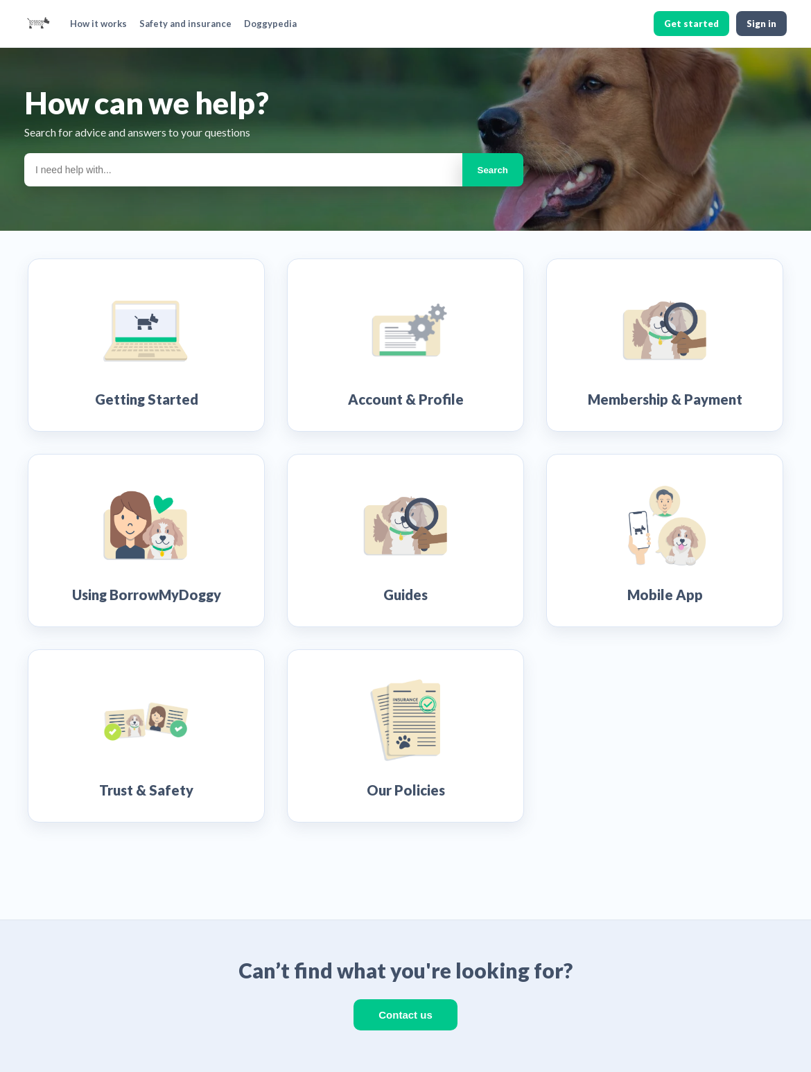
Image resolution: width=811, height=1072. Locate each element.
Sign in (761, 23)
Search (493, 170)
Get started (691, 23)
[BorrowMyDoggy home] (38, 23)
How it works (98, 23)
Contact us (405, 1015)
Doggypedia (270, 23)
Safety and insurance (185, 23)
